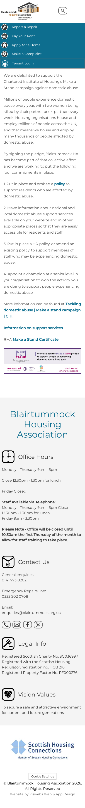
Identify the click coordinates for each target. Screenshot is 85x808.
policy (59, 184)
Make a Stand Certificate (35, 339)
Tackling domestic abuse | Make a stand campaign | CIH (42, 310)
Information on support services (33, 328)
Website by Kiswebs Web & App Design (42, 794)
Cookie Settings (42, 776)
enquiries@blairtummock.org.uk (32, 613)
